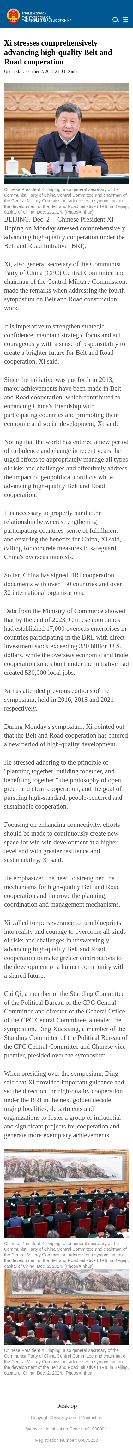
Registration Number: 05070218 (66, 1440)
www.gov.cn (66, 1417)
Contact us (91, 1417)
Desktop (66, 1406)
